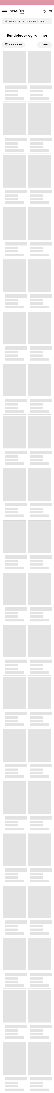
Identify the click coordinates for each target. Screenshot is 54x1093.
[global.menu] (4, 11)
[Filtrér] (13, 45)
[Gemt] (44, 11)
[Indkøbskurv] (50, 11)
